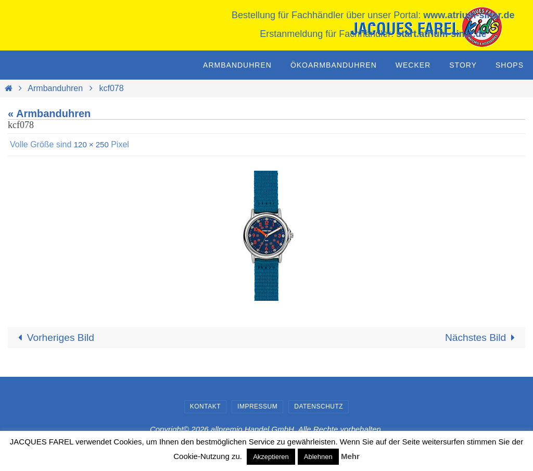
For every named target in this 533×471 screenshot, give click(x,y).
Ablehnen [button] (318, 457)
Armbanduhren (55, 88)
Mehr (350, 456)
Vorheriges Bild (55, 337)
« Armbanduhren (49, 113)
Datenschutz (318, 407)
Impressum (257, 407)
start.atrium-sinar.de (441, 34)
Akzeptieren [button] (271, 457)
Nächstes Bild (481, 337)
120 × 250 (92, 144)
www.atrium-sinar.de (468, 15)
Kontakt (205, 407)
